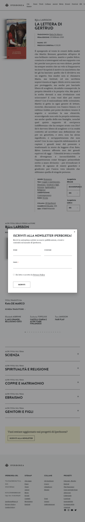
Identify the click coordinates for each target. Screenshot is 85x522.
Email (15, 263)
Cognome (47, 250)
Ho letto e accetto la (29, 275)
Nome (15, 250)
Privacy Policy (39, 275)
